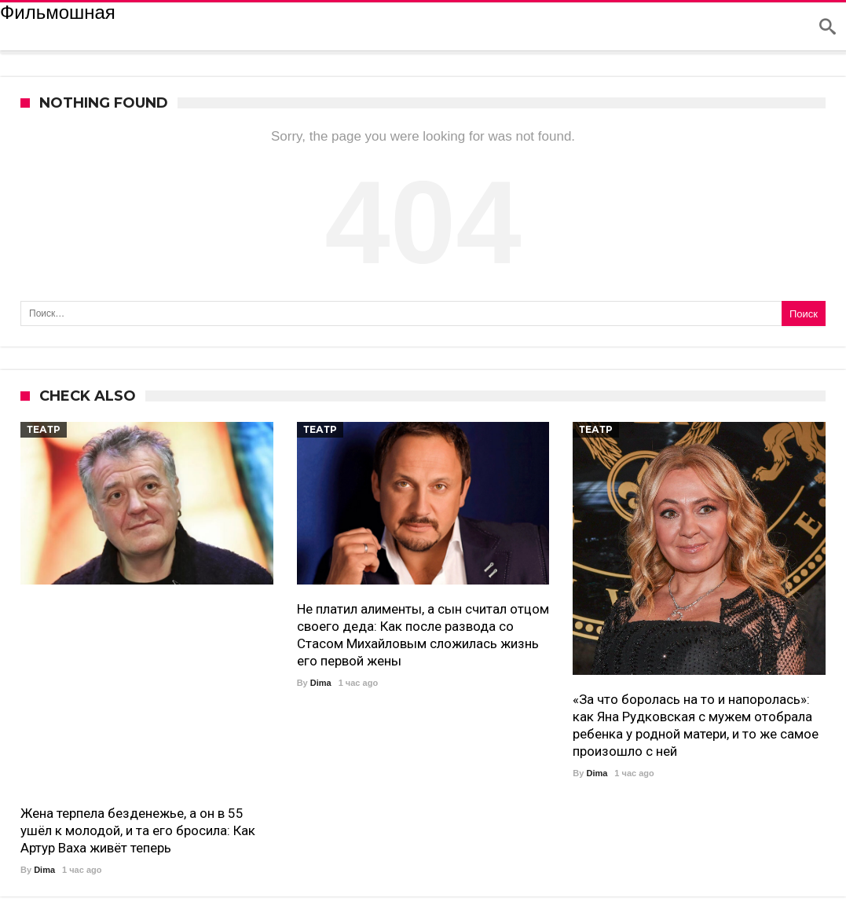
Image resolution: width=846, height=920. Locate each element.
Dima (44, 869)
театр (43, 429)
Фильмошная (57, 12)
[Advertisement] (146, 698)
